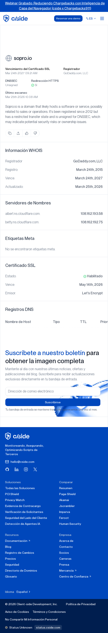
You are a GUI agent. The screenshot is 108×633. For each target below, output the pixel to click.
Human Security (70, 523)
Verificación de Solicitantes (24, 512)
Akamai (64, 500)
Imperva (64, 512)
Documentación (18, 540)
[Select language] (91, 18)
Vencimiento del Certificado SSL (27, 69)
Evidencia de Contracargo (23, 506)
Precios (10, 558)
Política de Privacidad (80, 604)
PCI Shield (12, 494)
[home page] (16, 18)
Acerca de (66, 540)
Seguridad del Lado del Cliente (26, 518)
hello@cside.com (19, 462)
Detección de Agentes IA (22, 523)
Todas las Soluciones (20, 488)
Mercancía (68, 570)
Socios (64, 552)
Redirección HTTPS (45, 80)
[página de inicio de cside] (18, 436)
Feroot (64, 518)
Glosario (11, 576)
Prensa (64, 564)
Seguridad (12, 564)
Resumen (65, 488)
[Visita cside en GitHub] (7, 469)
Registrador (71, 69)
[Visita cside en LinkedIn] (16, 469)
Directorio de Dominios (21, 570)
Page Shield (67, 494)
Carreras (65, 558)
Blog (8, 546)
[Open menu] (102, 18)
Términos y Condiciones (49, 611)
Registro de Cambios (19, 552)
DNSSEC (11, 80)
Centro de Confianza (75, 576)
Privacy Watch (15, 500)
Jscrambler (67, 506)
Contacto (66, 546)
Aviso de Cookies (17, 611)
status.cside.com (48, 627)
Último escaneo (16, 92)
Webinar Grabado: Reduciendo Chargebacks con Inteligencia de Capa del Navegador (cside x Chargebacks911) (55, 5)
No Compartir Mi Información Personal (31, 619)
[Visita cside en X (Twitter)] (35, 469)
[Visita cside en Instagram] (26, 469)
